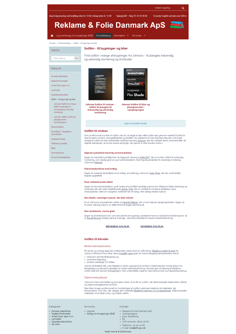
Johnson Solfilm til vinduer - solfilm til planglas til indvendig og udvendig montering (65, 108)
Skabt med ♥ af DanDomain (118, 331)
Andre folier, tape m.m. (60, 85)
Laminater (55, 90)
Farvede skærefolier (59, 76)
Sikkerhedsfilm (57, 127)
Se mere (56, 324)
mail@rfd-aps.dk (137, 328)
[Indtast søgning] (169, 8)
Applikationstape (58, 139)
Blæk (53, 148)
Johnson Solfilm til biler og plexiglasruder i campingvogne (64, 120)
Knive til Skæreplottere (60, 157)
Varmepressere (57, 153)
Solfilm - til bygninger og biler (63, 99)
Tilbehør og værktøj (59, 143)
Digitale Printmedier (59, 81)
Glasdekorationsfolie (59, 95)
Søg (76, 58)
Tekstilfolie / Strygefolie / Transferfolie (61, 132)
